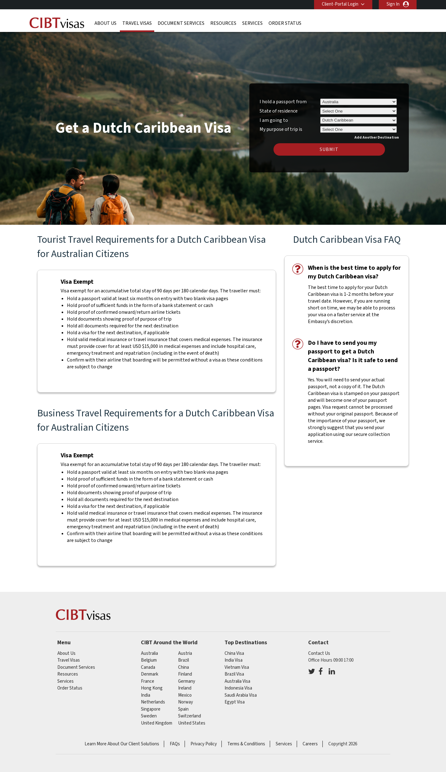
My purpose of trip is (281, 128)
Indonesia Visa (238, 688)
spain (183, 709)
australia (149, 653)
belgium (149, 660)
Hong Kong (152, 688)
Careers (310, 744)
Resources (223, 23)
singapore (150, 709)
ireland (184, 688)
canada (148, 667)
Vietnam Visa (237, 667)
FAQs (175, 744)
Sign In (393, 4)
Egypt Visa (235, 702)
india (145, 695)
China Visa (234, 653)
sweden (149, 716)
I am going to (274, 120)
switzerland (189, 716)
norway (185, 702)
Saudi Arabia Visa (241, 695)
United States (191, 723)
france (147, 681)
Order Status (285, 23)
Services (252, 23)
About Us (105, 23)
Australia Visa (237, 681)
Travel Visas (137, 23)
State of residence (279, 111)
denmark (149, 674)
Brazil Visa (234, 674)
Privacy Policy (203, 744)
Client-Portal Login (340, 4)
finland (185, 674)
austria (185, 653)
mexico (185, 695)
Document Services (181, 23)
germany (186, 681)
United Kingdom (156, 723)
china (183, 667)
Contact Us (319, 653)
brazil (183, 660)
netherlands (153, 702)
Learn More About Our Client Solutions (122, 744)
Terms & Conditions (246, 744)
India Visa (234, 660)
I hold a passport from (283, 101)
